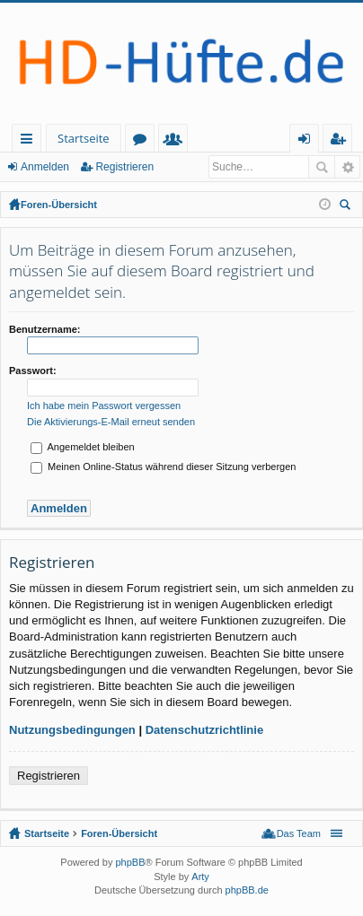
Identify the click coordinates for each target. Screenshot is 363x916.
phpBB (130, 862)
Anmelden (45, 167)
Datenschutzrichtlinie (204, 730)
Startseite (84, 138)
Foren (143, 141)
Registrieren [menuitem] (341, 141)
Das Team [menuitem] (299, 833)
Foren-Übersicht (59, 204)
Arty (200, 876)
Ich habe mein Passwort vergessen (104, 405)
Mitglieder (176, 141)
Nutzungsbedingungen (72, 730)
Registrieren (124, 167)
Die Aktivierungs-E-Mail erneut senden (111, 421)
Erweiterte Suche (347, 167)
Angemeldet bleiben (83, 446)
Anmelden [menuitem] (309, 141)
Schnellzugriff (30, 141)
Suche (321, 167)
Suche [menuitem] (347, 206)
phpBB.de (247, 890)
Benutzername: (44, 329)
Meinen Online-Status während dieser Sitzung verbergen (163, 466)
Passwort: (33, 370)
